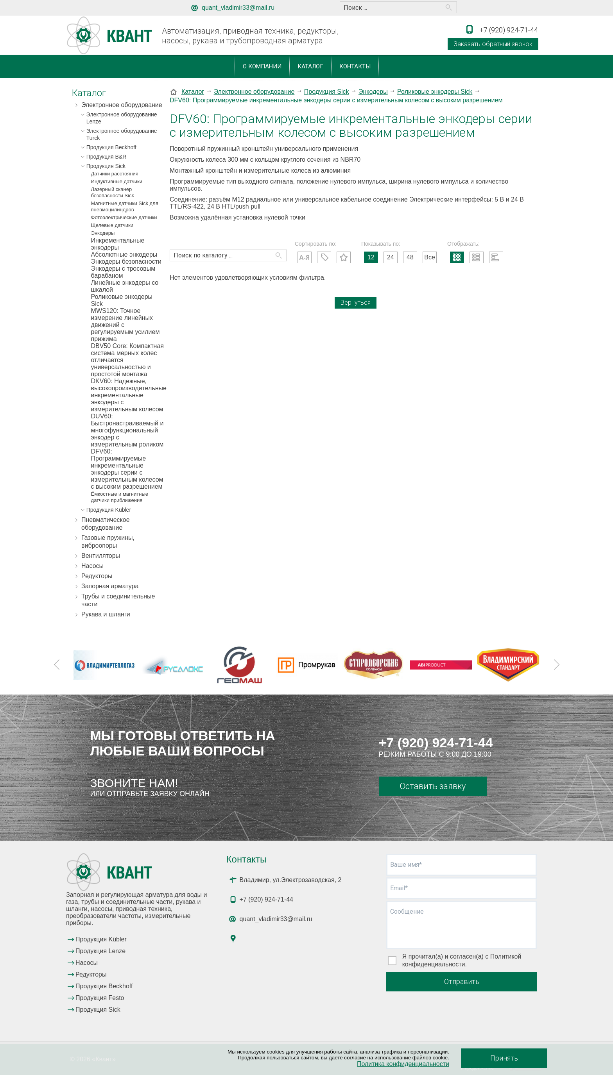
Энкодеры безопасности (126, 261)
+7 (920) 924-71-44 (436, 742)
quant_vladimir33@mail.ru (238, 7)
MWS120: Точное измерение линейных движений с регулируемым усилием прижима (125, 324)
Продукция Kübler (108, 510)
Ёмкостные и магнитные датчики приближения (119, 497)
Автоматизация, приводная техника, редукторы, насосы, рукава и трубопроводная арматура (250, 35)
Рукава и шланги (105, 614)
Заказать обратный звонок (492, 44)
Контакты (355, 66)
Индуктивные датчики (116, 181)
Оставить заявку (433, 786)
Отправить (461, 981)
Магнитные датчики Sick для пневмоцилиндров (124, 206)
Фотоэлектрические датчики (124, 217)
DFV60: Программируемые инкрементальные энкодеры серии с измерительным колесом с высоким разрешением (127, 469)
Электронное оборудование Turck (121, 134)
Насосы (92, 565)
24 (390, 257)
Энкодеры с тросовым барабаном (123, 272)
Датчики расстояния (114, 174)
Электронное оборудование (121, 105)
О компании (262, 66)
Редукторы (96, 576)
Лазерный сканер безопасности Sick (112, 192)
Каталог (310, 66)
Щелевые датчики (112, 225)
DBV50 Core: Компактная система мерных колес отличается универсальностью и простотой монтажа (127, 360)
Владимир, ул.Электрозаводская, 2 (291, 880)
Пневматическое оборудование (105, 523)
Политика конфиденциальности (403, 1064)
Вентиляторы (100, 555)
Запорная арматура (109, 586)
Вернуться (356, 302)
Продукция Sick (105, 166)
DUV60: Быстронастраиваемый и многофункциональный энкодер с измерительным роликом (127, 430)
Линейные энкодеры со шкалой (125, 286)
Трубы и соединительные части (118, 600)
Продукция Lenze (100, 951)
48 (410, 257)
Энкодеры (103, 233)
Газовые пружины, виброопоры (107, 541)
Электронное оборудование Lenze (121, 118)
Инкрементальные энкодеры (118, 244)
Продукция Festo (99, 998)
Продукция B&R (106, 157)
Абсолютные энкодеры (124, 254)
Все (429, 257)
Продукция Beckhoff (111, 147)
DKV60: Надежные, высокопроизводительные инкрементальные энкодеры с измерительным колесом (127, 395)
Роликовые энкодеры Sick (122, 300)
